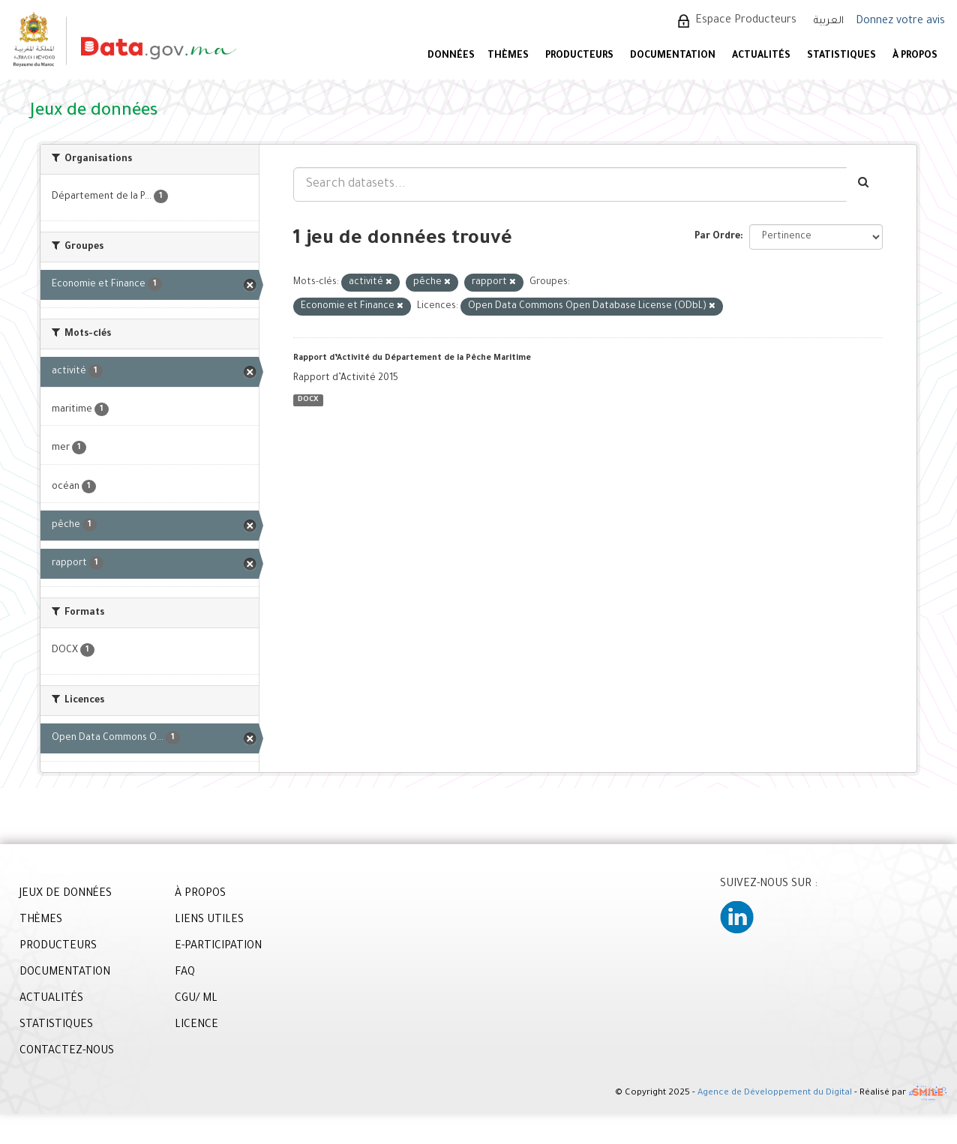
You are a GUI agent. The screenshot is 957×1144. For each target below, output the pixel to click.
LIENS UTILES (209, 921)
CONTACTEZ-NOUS (67, 1052)
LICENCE (196, 1026)
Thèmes (508, 56)
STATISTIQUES (841, 56)
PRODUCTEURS (579, 56)
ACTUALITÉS (761, 56)
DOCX (308, 400)
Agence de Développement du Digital (775, 1093)
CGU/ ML (196, 999)
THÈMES (41, 921)
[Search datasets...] (570, 184)
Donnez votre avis (900, 22)
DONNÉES (451, 56)
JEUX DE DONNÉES (66, 894)
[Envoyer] (864, 184)
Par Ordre (717, 237)
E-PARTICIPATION (218, 947)
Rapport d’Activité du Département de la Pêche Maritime (412, 358)
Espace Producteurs (745, 21)
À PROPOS (915, 56)
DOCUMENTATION (673, 56)
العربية (829, 21)
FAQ (185, 973)
